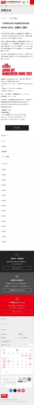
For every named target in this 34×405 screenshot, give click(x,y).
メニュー (27, 2)
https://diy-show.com (6, 106)
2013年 (4, 236)
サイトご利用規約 (22, 338)
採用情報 (20, 334)
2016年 (4, 221)
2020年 (4, 200)
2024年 (4, 180)
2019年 (4, 205)
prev (29, 345)
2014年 (4, 231)
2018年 (4, 211)
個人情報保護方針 (5, 341)
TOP (2, 5)
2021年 (4, 195)
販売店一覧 (4, 334)
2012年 (4, 241)
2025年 (4, 174)
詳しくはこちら (17, 268)
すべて (3, 141)
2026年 (4, 169)
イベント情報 (5, 156)
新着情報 (3, 338)
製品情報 (4, 151)
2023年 (4, 185)
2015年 (4, 226)
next (32, 345)
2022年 (4, 190)
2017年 (4, 216)
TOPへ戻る (17, 128)
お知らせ (6, 5)
